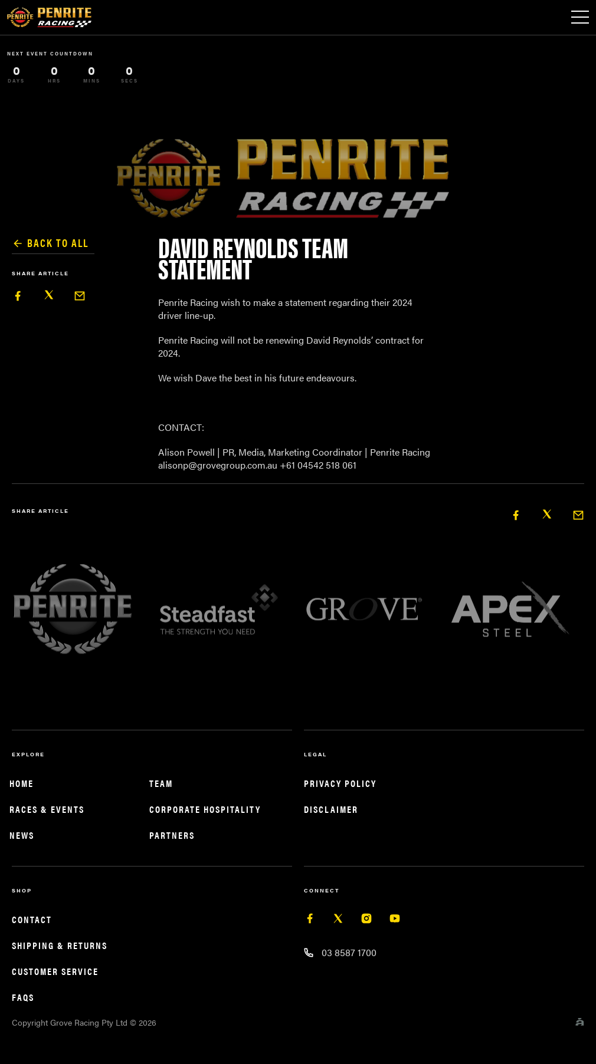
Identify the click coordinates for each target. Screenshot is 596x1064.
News (21, 835)
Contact (32, 919)
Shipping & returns (59, 945)
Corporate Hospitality (205, 809)
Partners (172, 835)
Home (21, 783)
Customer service (55, 971)
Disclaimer (331, 809)
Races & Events (46, 809)
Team (161, 783)
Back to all (50, 243)
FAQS (23, 997)
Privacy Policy (340, 783)
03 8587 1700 (349, 952)
